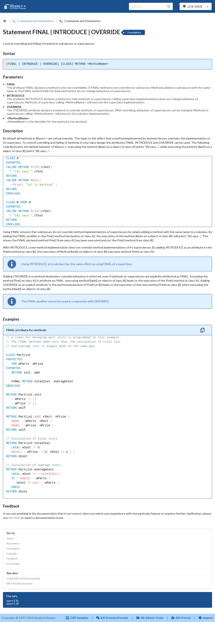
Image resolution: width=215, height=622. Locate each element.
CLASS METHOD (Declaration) (23, 578)
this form (14, 517)
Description (13, 548)
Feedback (12, 558)
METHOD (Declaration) (20, 583)
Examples (12, 553)
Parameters (13, 543)
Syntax (10, 538)
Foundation (134, 32)
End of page (13, 563)
